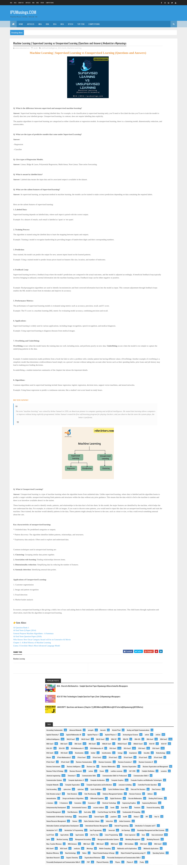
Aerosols (140, 113)
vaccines (151, 814)
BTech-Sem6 (157, 236)
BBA (33, 3)
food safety (158, 478)
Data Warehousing (161, 391)
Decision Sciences (144, 400)
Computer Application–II (145, 327)
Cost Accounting (143, 368)
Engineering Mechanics (145, 446)
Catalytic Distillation (157, 300)
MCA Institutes (142, 619)
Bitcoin (140, 223)
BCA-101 (156, 177)
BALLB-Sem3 (142, 150)
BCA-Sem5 (156, 200)
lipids (140, 582)
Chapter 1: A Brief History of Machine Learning (32, 660)
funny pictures (142, 496)
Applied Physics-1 (143, 132)
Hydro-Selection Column (157, 514)
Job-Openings (142, 555)
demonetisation (143, 405)
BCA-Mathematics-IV (144, 191)
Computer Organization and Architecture (150, 355)
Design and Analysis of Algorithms (148, 409)
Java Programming (144, 550)
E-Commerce (142, 432)
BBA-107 (155, 150)
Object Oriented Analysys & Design (149, 655)
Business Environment (145, 264)
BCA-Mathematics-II (144, 186)
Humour (140, 514)
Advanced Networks (144, 109)
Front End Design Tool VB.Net (147, 482)
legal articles (156, 564)
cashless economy (155, 295)
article (162, 136)
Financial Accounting (144, 468)
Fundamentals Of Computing (147, 487)
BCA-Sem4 (141, 200)
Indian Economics (157, 519)
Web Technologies (144, 842)
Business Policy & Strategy (146, 286)
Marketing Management (145, 596)
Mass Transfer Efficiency (145, 605)
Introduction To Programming (147, 546)
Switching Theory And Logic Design (149, 792)
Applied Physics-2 (161, 132)
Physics (140, 696)
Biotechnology (155, 218)
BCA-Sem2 (141, 195)
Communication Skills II (145, 318)
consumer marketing (144, 359)
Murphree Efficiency (144, 646)
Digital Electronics (143, 418)
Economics (156, 432)
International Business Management (149, 528)
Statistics (158, 783)
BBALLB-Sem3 (142, 177)
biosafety (141, 218)
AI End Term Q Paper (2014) (24, 648)
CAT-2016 (141, 300)
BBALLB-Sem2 (158, 173)
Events (157, 459)
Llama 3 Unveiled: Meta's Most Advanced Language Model (36, 663)
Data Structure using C (145, 387)
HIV (139, 505)
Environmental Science (145, 455)
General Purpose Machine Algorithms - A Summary (33, 651)
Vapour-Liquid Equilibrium (146, 828)
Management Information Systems (148, 591)
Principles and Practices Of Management (151, 701)
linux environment (153, 578)
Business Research (144, 291)
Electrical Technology (159, 437)
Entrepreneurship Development (147, 450)
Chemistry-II (142, 309)
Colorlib (23, 861)
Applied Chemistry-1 (144, 122)
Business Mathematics (145, 273)
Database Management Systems (148, 396)
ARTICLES (28, 3)
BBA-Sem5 (141, 168)
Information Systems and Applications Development (154, 523)
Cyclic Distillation (156, 373)
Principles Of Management (146, 714)
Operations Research (144, 669)
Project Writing (143, 751)
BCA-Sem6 (62, 53)
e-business (162, 428)
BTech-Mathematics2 (155, 223)
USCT (140, 814)
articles (140, 141)
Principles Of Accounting (146, 705)
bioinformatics (153, 209)
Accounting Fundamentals (146, 104)
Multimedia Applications (145, 641)
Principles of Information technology (149, 710)
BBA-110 (140, 154)
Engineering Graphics (145, 441)
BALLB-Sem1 (142, 145)
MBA (37, 3)
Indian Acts (141, 519)
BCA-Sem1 (160, 191)
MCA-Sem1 (157, 619)
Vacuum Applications (144, 819)
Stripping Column (156, 787)
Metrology (141, 632)
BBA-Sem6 (155, 168)
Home (21, 24)
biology (140, 214)
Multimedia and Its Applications (148, 637)
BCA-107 (140, 182)
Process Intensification (145, 719)
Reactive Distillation (160, 764)
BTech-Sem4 (157, 232)
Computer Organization (145, 350)
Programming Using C (145, 742)
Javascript (160, 550)
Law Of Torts (142, 564)
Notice (140, 651)
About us (21, 3)
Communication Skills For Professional (150, 314)
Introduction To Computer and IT (148, 537)
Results (140, 769)
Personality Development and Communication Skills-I (154, 682)
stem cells (141, 787)
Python (140, 755)
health (153, 500)
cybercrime (158, 368)
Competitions (50, 3)
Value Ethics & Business (145, 824)
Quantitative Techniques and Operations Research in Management (154, 760)
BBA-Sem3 (141, 163)
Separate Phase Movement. (158, 769)
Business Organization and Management (150, 282)
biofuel (140, 209)
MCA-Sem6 (141, 628)
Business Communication (146, 245)
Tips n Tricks (163, 805)
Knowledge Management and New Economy (151, 560)
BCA (11, 3)
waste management (144, 833)
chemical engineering (157, 305)
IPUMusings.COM (23, 13)
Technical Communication (146, 801)
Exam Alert (141, 464)
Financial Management (145, 473)
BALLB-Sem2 (157, 145)
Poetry (165, 696)
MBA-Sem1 (157, 610)
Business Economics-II (145, 259)
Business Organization (145, 277)
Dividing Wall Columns (145, 428)
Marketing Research (144, 601)
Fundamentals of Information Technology (151, 491)
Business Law (162, 268)
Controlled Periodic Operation (147, 364)
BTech (42, 3)
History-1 (164, 500)
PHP (139, 692)
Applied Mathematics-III (145, 127)
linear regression (163, 573)
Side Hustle (141, 774)
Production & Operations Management (150, 728)
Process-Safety (163, 719)
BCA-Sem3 (156, 195)
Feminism (154, 464)
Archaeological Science (145, 136)
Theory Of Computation (145, 805)
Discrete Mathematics (145, 423)
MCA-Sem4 (156, 623)
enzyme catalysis (143, 459)
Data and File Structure (145, 382)
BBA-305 (152, 154)
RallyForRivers (142, 764)
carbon (159, 291)
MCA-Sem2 (141, 623)
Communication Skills (159, 309)
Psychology (157, 751)
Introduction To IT (143, 541)
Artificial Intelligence (49, 53)
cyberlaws (141, 373)
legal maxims (142, 569)
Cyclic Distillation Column (146, 377)
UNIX (158, 810)
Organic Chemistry (144, 673)
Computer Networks (144, 346)
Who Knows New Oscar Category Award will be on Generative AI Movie (42, 657)
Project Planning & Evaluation (147, 746)
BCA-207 (153, 182)
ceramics (141, 305)
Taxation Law (142, 796)
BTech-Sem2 (157, 227)
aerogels (159, 109)
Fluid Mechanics (143, 478)
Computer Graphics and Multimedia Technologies (153, 341)
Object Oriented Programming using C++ (150, 660)
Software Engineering (144, 778)
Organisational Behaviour (146, 678)
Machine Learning (74, 53)
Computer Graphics (144, 336)
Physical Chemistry (154, 692)
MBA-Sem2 (141, 614)
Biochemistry (157, 204)
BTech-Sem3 (142, 232)
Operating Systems (144, 664)
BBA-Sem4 (155, 163)
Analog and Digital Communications (149, 118)
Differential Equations (144, 414)
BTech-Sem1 (142, 227)
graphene (141, 500)
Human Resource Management (147, 509)
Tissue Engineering (144, 810)
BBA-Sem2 (155, 159)
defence (158, 400)
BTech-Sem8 (157, 241)
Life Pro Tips (157, 569)
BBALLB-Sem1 (142, 173)
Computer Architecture (145, 332)
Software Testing (143, 783)
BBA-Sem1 (141, 159)
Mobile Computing (156, 632)
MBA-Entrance (142, 610)
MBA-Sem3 (156, 614)
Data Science (163, 382)
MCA (15, 3)
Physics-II (153, 696)
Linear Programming (144, 573)
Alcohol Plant (154, 113)
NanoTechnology (162, 646)
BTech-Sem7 (142, 241)
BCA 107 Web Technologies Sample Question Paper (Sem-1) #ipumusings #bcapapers (160, 67)
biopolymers (153, 214)
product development (144, 723)
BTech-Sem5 (142, 236)
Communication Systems (146, 323)
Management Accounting (146, 587)
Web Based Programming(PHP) (148, 837)
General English (158, 496)
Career (140, 295)
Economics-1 (142, 437)
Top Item (80, 24)
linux (139, 578)
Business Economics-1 (145, 255)
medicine (155, 628)
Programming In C (144, 737)
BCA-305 (166, 182)
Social (154, 774)
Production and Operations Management (150, 733)
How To (149, 505)
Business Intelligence (145, 268)
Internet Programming (145, 532)
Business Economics (144, 250)
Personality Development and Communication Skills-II (155, 687)
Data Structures (143, 391)
